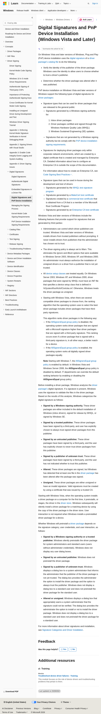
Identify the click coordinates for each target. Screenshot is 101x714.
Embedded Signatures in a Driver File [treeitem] (22, 191)
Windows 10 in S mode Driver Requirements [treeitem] (18, 80)
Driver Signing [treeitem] (15, 66)
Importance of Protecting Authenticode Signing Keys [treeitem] (20, 96)
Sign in (95, 3)
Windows (49, 20)
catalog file (53, 62)
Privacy (57, 708)
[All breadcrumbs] (40, 20)
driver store (66, 503)
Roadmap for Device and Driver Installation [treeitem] (18, 35)
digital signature (77, 58)
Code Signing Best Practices (56, 174)
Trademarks (21, 712)
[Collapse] (32, 17)
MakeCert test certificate (82, 195)
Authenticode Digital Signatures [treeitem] (20, 183)
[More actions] (96, 20)
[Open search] (88, 3)
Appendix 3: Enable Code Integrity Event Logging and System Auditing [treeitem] (20, 155)
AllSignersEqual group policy (64, 322)
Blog (36, 708)
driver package (87, 473)
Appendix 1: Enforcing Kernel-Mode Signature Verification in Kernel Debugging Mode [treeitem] (18, 135)
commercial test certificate (81, 199)
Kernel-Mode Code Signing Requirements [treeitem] (21, 215)
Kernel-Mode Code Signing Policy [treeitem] (20, 72)
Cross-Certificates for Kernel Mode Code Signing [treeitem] (21, 104)
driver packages (45, 98)
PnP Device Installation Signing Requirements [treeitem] (21, 223)
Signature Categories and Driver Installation (62, 630)
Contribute (47, 708)
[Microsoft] (5, 3)
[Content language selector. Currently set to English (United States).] (14, 702)
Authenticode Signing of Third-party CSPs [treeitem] (19, 88)
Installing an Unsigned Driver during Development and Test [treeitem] (20, 114)
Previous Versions (23, 708)
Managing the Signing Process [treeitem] (20, 207)
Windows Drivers (63, 20)
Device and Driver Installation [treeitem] (17, 29)
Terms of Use (7, 712)
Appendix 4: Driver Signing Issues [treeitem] (20, 165)
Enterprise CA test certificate (85, 210)
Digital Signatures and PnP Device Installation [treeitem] (22, 199)
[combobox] (18, 23)
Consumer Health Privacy (75, 708)
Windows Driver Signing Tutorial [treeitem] (19, 123)
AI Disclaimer (7, 708)
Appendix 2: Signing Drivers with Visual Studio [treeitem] (20, 146)
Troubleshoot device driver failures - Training (58, 676)
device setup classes (56, 273)
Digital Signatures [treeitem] (19, 177)
